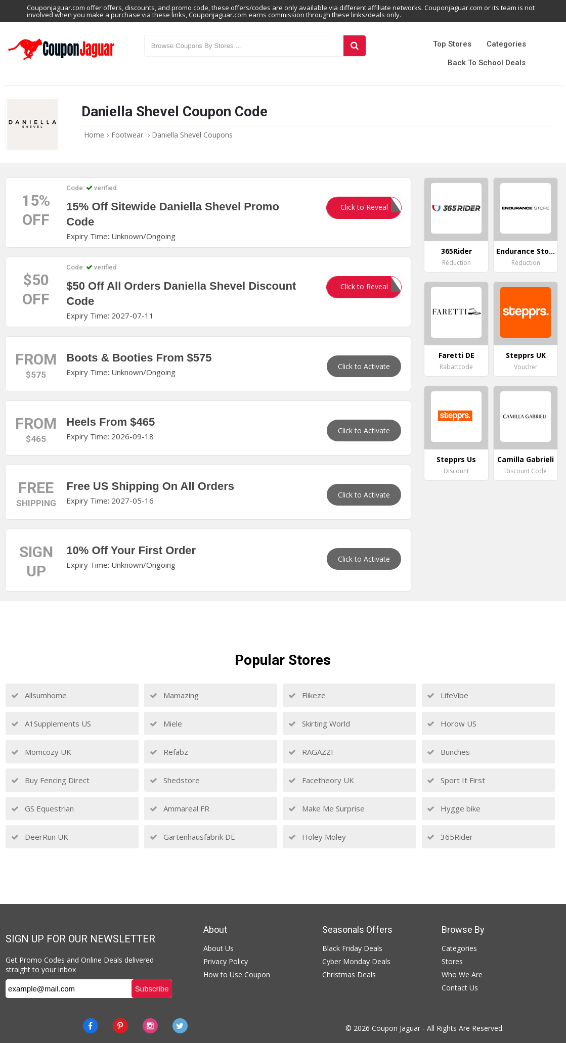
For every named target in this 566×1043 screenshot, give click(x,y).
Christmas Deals (349, 974)
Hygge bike (454, 808)
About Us (218, 948)
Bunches (448, 752)
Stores (452, 961)
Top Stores (452, 44)
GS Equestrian (42, 808)
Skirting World (319, 723)
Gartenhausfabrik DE (192, 837)
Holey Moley (317, 837)
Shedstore (175, 780)
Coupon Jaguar (396, 1028)
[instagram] (150, 1025)
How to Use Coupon (236, 974)
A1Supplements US (51, 723)
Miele (166, 723)
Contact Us (460, 987)
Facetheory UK (321, 780)
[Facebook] (90, 1025)
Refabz (169, 752)
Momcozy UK (41, 752)
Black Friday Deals (352, 948)
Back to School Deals (487, 62)
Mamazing (174, 695)
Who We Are (462, 974)
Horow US (451, 723)
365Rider (450, 837)
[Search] (354, 45)
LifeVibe (447, 695)
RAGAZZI (310, 752)
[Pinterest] (120, 1025)
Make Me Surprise (326, 808)
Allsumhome (39, 695)
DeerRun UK (39, 837)
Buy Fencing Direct (50, 780)
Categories (506, 44)
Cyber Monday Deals (356, 961)
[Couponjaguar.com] (61, 60)
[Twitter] (180, 1025)
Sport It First (456, 780)
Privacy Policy (225, 961)
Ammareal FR (179, 808)
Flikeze (307, 695)
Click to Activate (364, 366)
